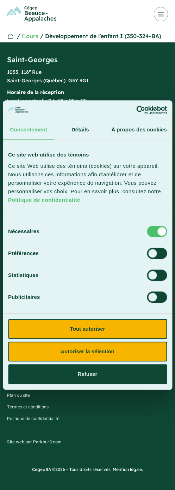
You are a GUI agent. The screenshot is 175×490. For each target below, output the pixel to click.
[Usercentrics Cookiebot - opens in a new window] (136, 110)
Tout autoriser (87, 329)
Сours (30, 36)
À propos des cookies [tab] (139, 129)
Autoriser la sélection (87, 351)
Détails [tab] (80, 129)
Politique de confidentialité (44, 200)
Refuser (88, 374)
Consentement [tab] (28, 129)
